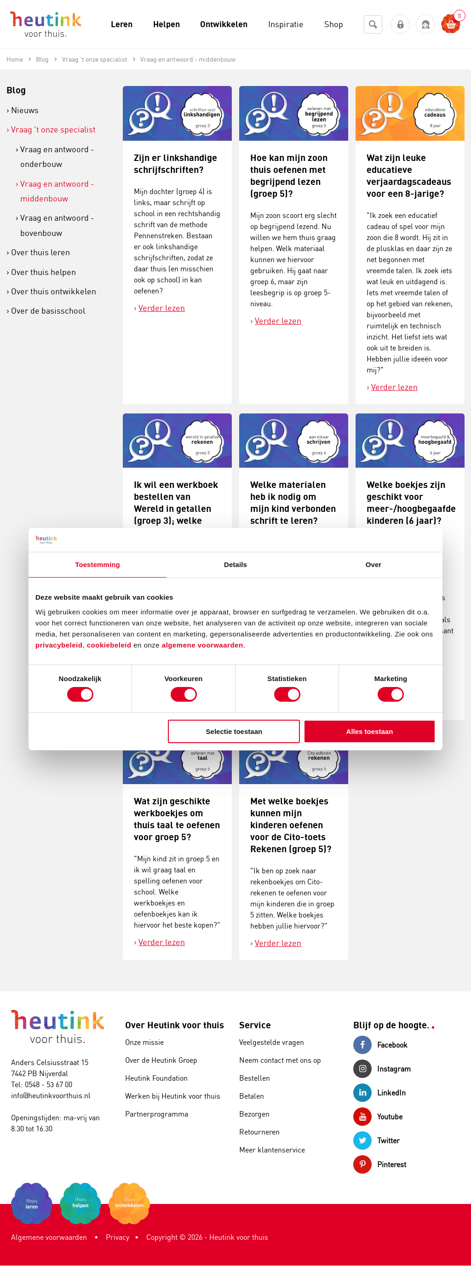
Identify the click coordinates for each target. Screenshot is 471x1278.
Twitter (376, 1140)
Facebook (380, 1045)
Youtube (377, 1116)
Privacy (117, 1237)
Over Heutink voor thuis (174, 1025)
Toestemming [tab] (97, 564)
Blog (16, 90)
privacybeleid (58, 644)
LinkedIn (379, 1092)
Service (255, 1025)
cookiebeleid (110, 644)
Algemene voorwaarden (49, 1237)
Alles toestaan (369, 731)
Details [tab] (235, 564)
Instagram (382, 1069)
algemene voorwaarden (202, 644)
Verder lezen (161, 308)
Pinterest (379, 1164)
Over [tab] (374, 564)
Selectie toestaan (234, 731)
